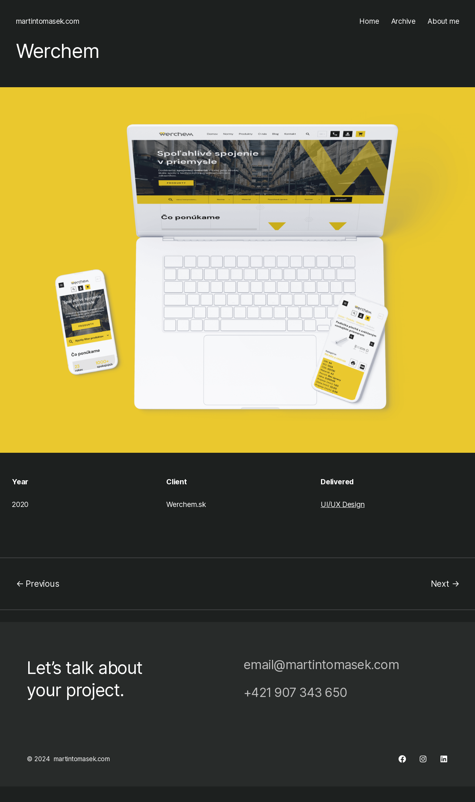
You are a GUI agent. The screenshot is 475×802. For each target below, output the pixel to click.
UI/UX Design (342, 504)
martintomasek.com (47, 21)
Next (440, 584)
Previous (42, 584)
